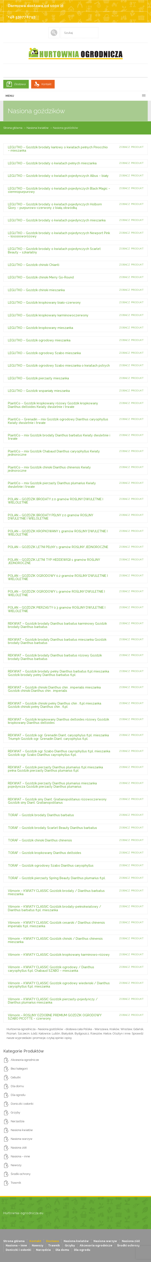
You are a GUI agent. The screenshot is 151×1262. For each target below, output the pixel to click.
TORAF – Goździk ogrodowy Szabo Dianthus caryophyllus (50, 865)
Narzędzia (17, 1121)
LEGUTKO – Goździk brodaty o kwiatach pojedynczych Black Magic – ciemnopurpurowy (59, 190)
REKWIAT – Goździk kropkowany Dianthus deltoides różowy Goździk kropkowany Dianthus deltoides (58, 721)
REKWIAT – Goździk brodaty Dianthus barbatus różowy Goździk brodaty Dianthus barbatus (55, 657)
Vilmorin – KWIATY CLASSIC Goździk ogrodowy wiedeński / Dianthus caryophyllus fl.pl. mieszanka (59, 984)
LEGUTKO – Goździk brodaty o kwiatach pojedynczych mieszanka (57, 220)
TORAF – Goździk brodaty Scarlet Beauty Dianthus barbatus (52, 828)
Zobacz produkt (131, 147)
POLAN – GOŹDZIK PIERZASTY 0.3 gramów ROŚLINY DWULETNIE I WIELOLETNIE (56, 609)
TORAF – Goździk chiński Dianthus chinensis (40, 840)
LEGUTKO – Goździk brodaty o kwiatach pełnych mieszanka (52, 163)
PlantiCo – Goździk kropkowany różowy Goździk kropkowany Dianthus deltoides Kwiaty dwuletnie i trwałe (53, 405)
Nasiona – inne (20, 1156)
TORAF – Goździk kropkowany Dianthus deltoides (44, 853)
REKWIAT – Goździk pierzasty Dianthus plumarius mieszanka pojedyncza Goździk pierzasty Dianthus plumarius (52, 785)
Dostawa (19, 84)
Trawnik (16, 1182)
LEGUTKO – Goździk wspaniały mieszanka (39, 391)
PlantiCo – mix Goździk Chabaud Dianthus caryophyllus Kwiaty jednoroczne (54, 453)
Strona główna (12, 127)
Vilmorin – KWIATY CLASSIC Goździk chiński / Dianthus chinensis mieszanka (55, 940)
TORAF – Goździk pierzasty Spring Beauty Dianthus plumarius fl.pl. (57, 878)
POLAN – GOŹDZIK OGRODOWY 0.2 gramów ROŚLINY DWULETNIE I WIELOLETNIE (58, 577)
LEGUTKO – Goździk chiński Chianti (33, 265)
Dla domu (17, 1086)
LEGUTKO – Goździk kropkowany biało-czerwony (44, 302)
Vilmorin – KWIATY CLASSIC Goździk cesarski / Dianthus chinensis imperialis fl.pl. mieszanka (56, 924)
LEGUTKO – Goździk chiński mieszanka (36, 290)
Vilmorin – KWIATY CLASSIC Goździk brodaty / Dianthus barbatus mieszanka (56, 892)
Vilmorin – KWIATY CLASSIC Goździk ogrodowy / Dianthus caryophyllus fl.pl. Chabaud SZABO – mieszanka (51, 968)
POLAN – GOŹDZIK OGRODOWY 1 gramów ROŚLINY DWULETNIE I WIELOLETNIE (56, 593)
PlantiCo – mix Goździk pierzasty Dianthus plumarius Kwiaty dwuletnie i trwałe (52, 484)
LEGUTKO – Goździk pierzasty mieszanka (38, 378)
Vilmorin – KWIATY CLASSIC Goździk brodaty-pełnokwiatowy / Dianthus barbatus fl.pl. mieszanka (54, 908)
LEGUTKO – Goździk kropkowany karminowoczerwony (48, 315)
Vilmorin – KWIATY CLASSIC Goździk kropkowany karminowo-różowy (59, 954)
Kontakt (46, 84)
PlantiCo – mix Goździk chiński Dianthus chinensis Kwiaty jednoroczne (49, 469)
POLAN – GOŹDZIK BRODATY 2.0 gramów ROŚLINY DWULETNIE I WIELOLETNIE (55, 500)
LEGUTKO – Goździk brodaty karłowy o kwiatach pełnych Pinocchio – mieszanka (58, 148)
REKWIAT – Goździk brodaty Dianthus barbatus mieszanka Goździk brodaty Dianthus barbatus (57, 641)
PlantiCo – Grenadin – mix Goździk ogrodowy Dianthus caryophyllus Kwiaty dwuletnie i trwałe (58, 421)
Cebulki (16, 1077)
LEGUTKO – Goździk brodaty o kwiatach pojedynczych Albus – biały (58, 175)
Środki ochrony (21, 1174)
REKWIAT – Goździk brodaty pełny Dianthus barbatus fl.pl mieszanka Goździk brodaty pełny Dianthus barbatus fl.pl (58, 673)
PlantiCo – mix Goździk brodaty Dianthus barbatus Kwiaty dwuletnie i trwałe (59, 437)
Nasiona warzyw (21, 1138)
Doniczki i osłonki (22, 1103)
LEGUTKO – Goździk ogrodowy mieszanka (39, 340)
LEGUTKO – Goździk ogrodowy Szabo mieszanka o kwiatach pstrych (59, 365)
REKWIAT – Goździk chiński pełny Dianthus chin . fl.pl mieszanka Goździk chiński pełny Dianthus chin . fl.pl (54, 705)
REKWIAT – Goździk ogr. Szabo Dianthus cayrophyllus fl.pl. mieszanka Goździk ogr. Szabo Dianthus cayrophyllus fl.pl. (59, 752)
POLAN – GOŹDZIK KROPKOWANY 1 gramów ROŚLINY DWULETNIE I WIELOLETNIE (58, 532)
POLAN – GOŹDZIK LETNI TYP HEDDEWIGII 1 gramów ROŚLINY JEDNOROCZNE (54, 561)
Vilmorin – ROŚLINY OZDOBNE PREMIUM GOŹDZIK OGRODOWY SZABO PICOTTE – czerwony (54, 1016)
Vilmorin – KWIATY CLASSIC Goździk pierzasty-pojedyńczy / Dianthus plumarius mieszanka (53, 1000)
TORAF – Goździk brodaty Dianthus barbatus (41, 815)
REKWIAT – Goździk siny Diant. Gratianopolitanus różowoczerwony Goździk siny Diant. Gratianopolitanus (57, 801)
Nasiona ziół (19, 1147)
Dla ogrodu (18, 1095)
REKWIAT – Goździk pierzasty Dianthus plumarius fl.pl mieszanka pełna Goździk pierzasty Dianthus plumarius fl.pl (55, 768)
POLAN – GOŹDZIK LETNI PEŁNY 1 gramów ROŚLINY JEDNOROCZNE (58, 547)
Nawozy (16, 1165)
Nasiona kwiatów (38, 127)
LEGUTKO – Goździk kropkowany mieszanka (40, 328)
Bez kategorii (19, 1068)
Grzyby (15, 1112)
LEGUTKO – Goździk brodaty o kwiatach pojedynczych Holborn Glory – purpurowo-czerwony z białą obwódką (55, 206)
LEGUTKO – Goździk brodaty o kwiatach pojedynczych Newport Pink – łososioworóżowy (59, 234)
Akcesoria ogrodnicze (25, 1059)
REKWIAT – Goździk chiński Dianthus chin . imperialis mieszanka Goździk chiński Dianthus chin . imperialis (54, 689)
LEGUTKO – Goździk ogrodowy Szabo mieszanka (44, 353)
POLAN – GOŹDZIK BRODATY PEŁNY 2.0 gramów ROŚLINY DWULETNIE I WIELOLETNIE (50, 516)
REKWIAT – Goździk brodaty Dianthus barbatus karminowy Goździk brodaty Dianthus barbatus (57, 625)
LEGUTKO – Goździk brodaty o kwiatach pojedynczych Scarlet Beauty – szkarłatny (54, 250)
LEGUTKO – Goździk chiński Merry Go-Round (41, 277)
